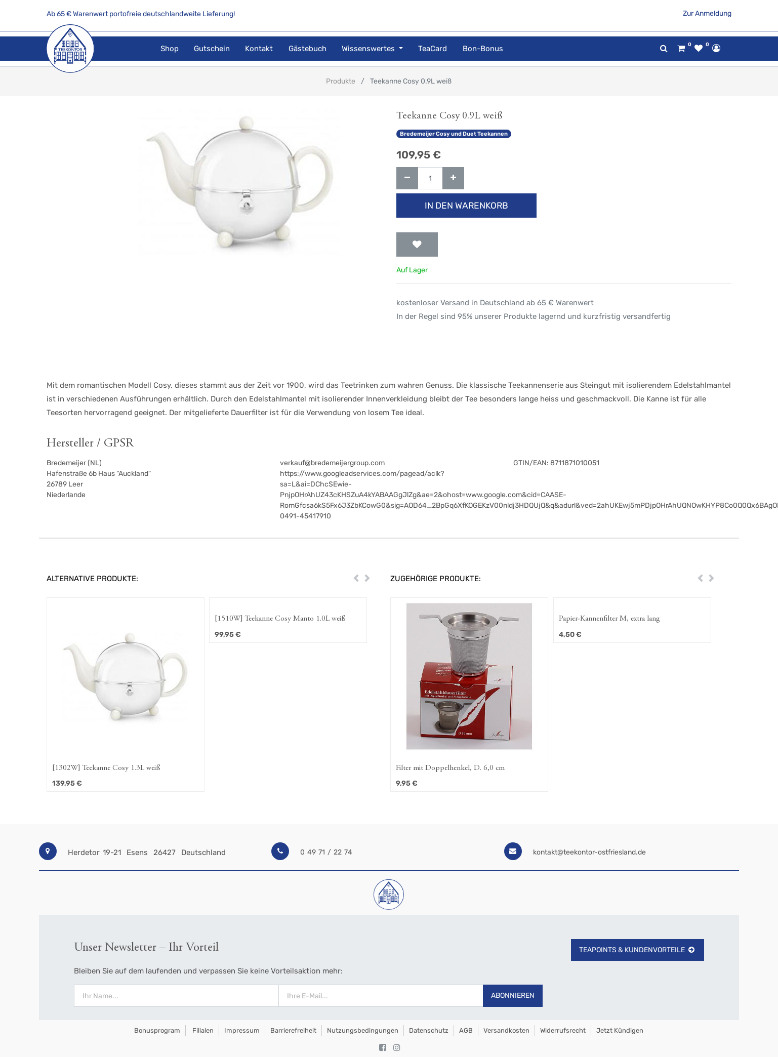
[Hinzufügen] (453, 178)
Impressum (242, 1030)
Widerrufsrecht (563, 1030)
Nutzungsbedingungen (362, 1030)
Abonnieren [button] (513, 995)
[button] (417, 244)
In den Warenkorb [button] (466, 205)
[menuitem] (169, 49)
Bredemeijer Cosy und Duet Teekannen (454, 134)
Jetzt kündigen (619, 1030)
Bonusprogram (156, 1030)
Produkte (340, 81)
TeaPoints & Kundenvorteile (637, 950)
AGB (466, 1030)
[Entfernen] (407, 178)
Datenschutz (428, 1030)
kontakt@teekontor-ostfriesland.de (589, 852)
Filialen (202, 1030)
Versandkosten (506, 1030)
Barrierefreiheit (293, 1030)
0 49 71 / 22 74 (326, 852)
